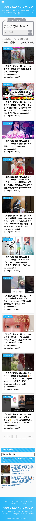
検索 (5, 20)
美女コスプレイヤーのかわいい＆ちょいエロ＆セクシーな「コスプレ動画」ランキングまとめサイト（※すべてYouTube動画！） (18, 513)
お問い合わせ (14, 503)
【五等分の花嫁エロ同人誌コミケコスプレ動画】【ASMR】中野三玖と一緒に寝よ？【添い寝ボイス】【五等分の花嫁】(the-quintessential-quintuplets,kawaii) (22, 469)
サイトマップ (24, 503)
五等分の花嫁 (8, 459)
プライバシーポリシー (16, 501)
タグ (24, 20)
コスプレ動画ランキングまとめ (18, 7)
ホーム (6, 501)
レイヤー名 (11, 20)
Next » (30, 437)
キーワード (18, 20)
